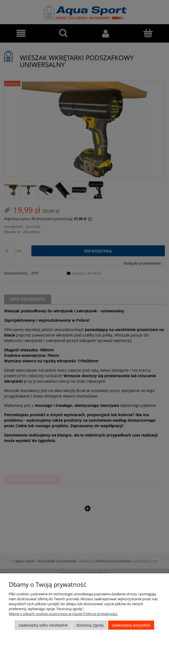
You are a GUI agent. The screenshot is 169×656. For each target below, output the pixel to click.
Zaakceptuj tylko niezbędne (43, 625)
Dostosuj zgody (90, 625)
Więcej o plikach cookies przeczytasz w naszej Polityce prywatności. (63, 613)
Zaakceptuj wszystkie (131, 625)
